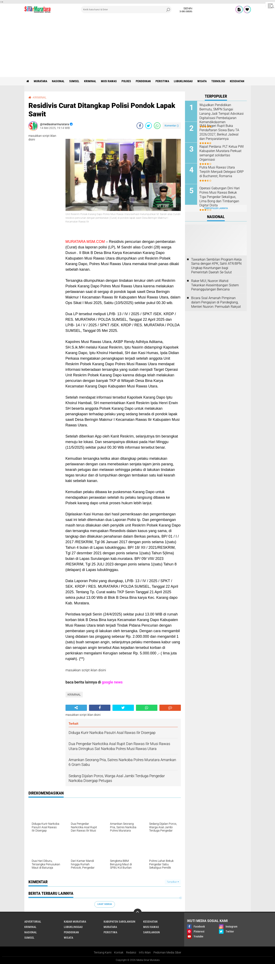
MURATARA (40, 81)
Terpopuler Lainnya (216, 208)
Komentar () (172, 125)
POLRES (126, 81)
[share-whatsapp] (157, 125)
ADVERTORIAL (32, 921)
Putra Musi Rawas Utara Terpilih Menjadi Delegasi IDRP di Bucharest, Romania (221, 171)
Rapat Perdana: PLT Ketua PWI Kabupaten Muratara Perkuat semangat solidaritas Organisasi (221, 153)
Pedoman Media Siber (167, 952)
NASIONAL (58, 81)
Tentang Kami (102, 952)
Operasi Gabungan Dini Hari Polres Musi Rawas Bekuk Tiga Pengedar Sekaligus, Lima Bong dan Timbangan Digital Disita (219, 196)
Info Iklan (145, 952)
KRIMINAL (90, 81)
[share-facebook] (140, 125)
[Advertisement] (137, 46)
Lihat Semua (104, 904)
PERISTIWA (162, 81)
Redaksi (131, 952)
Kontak (118, 952)
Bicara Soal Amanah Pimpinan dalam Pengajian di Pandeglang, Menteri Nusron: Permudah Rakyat (216, 302)
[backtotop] (137, 913)
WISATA (202, 81)
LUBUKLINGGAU (183, 81)
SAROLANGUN (151, 932)
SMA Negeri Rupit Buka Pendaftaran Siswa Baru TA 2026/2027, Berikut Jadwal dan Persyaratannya (219, 132)
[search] (126, 9)
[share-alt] (76, 708)
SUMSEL (74, 81)
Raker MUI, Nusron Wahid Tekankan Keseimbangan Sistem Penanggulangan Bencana (215, 285)
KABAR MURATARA (75, 921)
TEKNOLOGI (218, 81)
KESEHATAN (237, 81)
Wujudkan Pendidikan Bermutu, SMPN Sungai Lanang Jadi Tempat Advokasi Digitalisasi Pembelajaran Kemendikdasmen (221, 113)
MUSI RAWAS (109, 81)
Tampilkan (173, 882)
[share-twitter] (148, 125)
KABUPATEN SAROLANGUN (119, 921)
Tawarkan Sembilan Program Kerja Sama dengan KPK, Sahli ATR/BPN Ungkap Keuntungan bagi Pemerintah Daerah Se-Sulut (216, 265)
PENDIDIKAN (143, 81)
